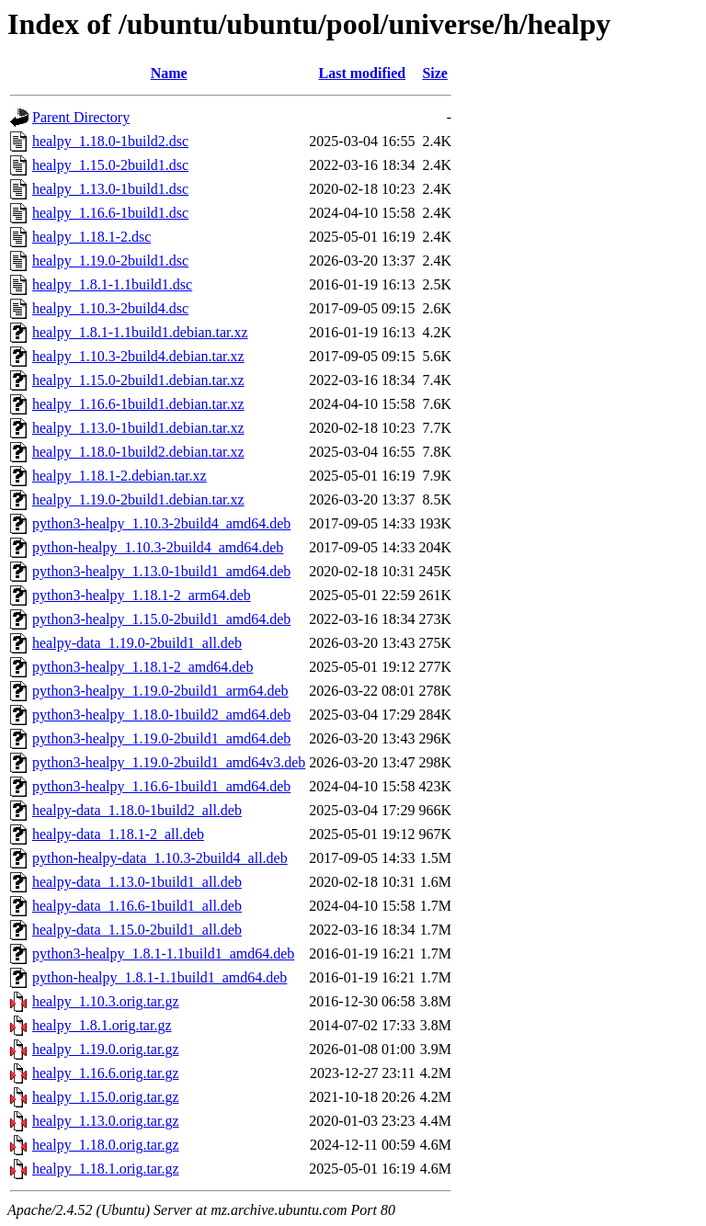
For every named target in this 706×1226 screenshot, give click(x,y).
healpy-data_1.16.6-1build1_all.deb (137, 906)
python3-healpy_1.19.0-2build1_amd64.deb (161, 738)
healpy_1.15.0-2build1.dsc (110, 165)
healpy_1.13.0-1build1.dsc (110, 189)
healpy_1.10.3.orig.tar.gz (105, 1001)
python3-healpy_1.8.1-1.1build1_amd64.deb (163, 953)
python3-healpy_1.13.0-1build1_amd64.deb (161, 571)
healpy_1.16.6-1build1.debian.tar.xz (138, 404)
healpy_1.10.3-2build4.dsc (110, 308)
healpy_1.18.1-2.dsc (91, 236)
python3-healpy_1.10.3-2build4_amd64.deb (161, 523)
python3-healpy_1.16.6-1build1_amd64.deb (161, 786)
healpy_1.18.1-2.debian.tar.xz (119, 475)
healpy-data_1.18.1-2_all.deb (118, 834)
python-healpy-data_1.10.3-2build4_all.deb (160, 858)
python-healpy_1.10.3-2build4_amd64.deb (157, 547)
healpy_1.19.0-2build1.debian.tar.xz (138, 499)
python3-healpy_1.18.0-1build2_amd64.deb (161, 714)
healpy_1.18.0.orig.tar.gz (105, 1144)
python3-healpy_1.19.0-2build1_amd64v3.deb (168, 762)
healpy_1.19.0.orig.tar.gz (105, 1049)
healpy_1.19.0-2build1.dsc (110, 260)
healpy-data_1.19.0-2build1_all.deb (137, 643)
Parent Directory (81, 117)
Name (169, 73)
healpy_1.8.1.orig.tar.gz (102, 1025)
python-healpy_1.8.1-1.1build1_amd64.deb (159, 977)
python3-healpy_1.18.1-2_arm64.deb (141, 595)
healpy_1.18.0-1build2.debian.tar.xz (138, 452)
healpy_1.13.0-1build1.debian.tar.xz (138, 428)
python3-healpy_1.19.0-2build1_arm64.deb (160, 690)
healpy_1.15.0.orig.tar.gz (105, 1097)
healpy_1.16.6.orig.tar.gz (105, 1073)
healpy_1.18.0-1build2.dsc (110, 141)
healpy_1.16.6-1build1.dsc (110, 213)
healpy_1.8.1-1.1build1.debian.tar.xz (140, 332)
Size (435, 73)
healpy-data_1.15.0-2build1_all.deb (137, 929)
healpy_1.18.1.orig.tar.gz (105, 1168)
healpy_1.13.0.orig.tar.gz (105, 1121)
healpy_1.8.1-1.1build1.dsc (112, 284)
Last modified (362, 73)
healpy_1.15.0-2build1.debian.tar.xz (138, 380)
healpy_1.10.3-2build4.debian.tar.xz (138, 356)
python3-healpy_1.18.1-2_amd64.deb (142, 667)
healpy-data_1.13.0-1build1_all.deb (137, 882)
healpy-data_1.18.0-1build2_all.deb (137, 810)
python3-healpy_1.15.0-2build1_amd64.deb (161, 619)
